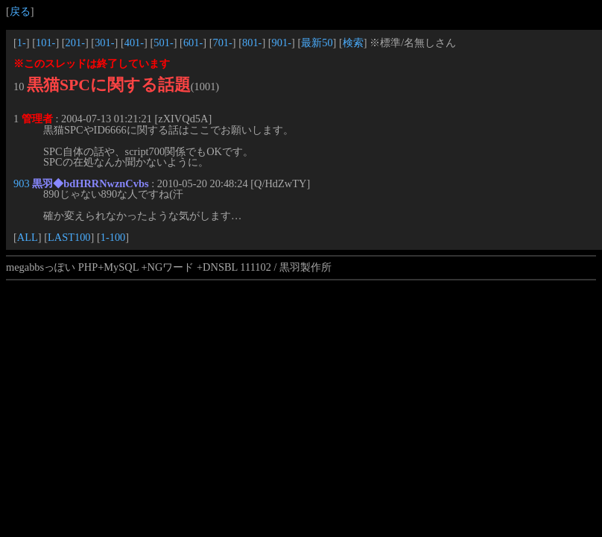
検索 (353, 42)
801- (252, 42)
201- (75, 42)
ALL (27, 237)
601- (193, 42)
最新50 (316, 42)
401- (134, 42)
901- (281, 42)
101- (45, 42)
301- (104, 42)
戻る (20, 11)
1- (21, 42)
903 (21, 183)
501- (163, 42)
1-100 (113, 237)
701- (222, 42)
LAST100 (69, 237)
